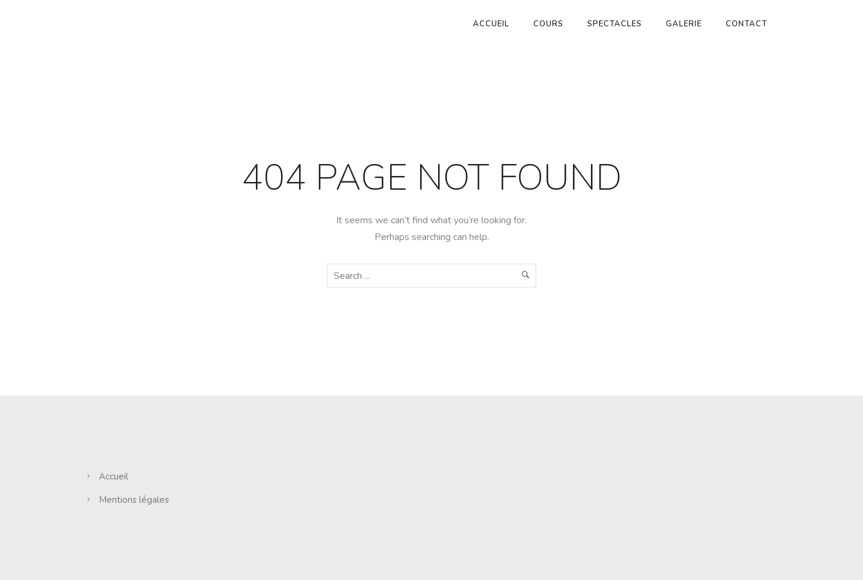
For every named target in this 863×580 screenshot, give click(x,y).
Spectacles (614, 24)
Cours (548, 24)
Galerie (684, 24)
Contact (746, 24)
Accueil (491, 24)
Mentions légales (134, 500)
